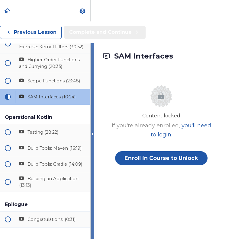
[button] (7, 10)
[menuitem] (82, 10)
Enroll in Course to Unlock (161, 158)
